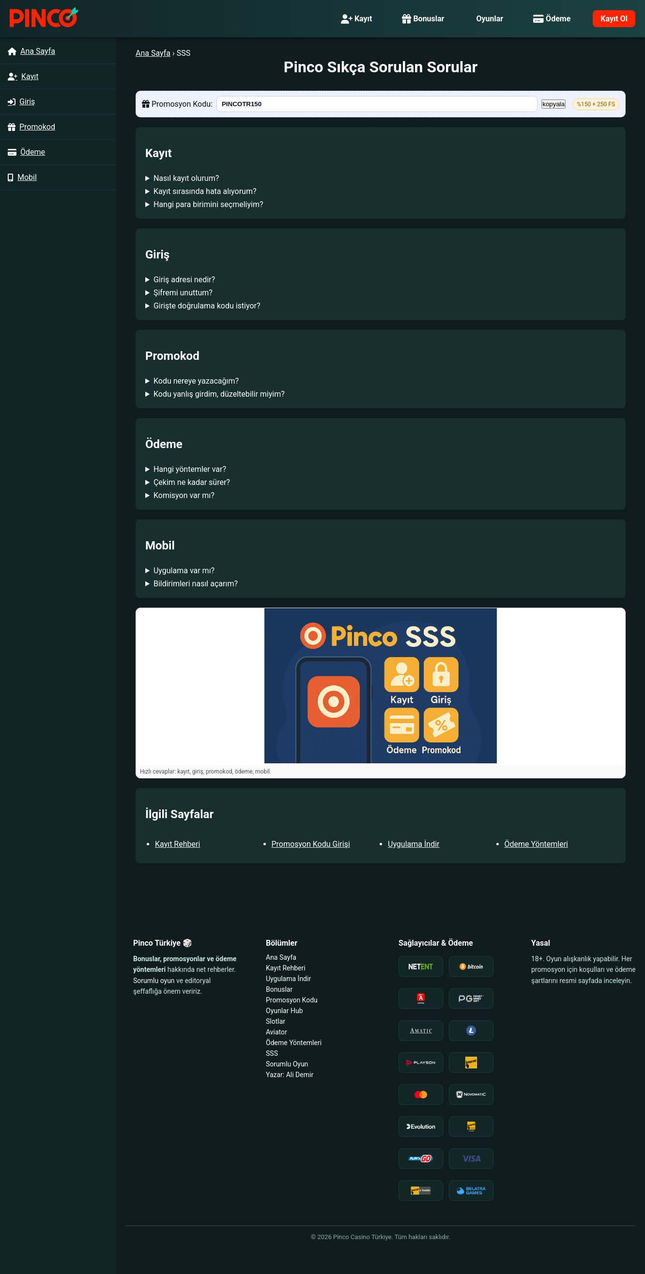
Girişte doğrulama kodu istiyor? (207, 305)
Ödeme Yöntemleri (536, 844)
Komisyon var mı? (184, 495)
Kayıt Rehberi (177, 844)
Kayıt (356, 18)
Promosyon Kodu (292, 1000)
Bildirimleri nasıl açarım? (196, 583)
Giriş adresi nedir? (184, 279)
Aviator (276, 1032)
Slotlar (275, 1021)
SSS (272, 1053)
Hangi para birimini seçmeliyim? (208, 204)
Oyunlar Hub (284, 1011)
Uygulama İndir (413, 844)
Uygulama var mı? (184, 570)
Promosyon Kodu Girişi (311, 844)
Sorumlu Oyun (287, 1064)
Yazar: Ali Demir (289, 1075)
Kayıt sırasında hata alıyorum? (205, 191)
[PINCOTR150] (377, 104)
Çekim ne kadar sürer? (192, 482)
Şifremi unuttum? (183, 292)
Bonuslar (423, 18)
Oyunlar (489, 18)
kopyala (553, 104)
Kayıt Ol (614, 18)
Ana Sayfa (153, 53)
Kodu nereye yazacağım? (196, 381)
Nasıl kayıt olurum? (186, 178)
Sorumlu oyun (154, 980)
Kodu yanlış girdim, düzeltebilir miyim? (219, 394)
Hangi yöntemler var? (190, 469)
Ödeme (551, 18)
